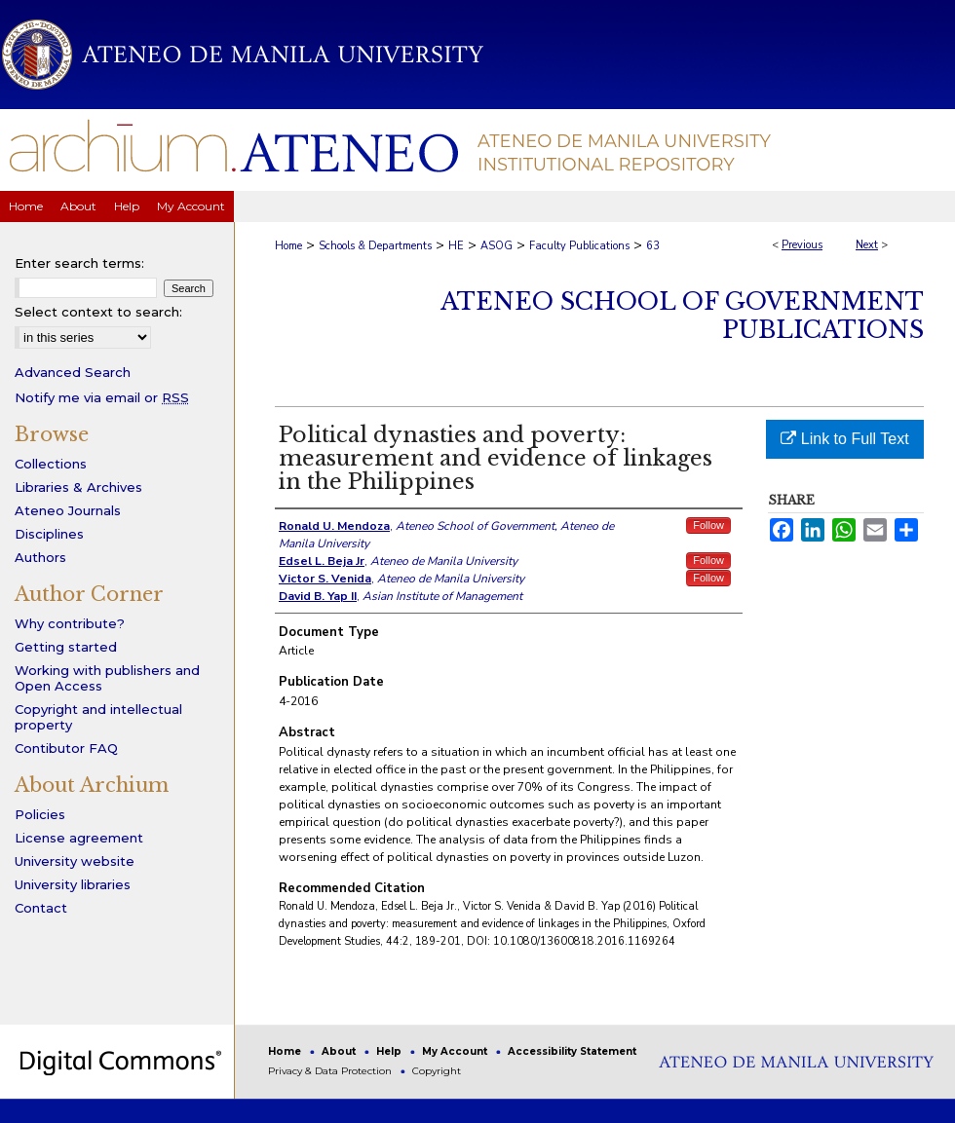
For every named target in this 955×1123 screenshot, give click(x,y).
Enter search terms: (79, 263)
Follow (708, 525)
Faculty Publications (579, 246)
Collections (51, 463)
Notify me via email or (102, 397)
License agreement (79, 837)
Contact (41, 908)
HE (456, 246)
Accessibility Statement (572, 1051)
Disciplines (49, 534)
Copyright (436, 1071)
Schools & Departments (375, 246)
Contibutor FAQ (66, 748)
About (340, 1051)
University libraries (73, 884)
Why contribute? (70, 623)
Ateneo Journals (68, 510)
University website (74, 861)
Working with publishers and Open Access (107, 677)
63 (653, 246)
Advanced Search (73, 372)
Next (867, 245)
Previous (802, 245)
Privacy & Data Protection (331, 1071)
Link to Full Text (844, 438)
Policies (40, 814)
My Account (456, 1051)
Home (288, 246)
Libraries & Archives (78, 487)
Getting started (66, 647)
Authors (40, 557)
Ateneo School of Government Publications (682, 315)
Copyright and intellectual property (98, 716)
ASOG (496, 246)
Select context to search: (98, 311)
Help (390, 1051)
